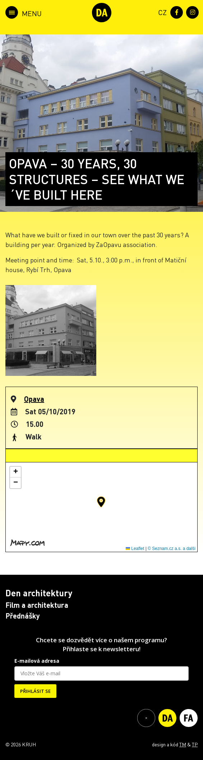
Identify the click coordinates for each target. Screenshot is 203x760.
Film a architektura (36, 605)
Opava (34, 399)
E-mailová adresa (36, 660)
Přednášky (22, 615)
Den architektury (38, 592)
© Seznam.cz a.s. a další (171, 548)
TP (195, 744)
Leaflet (135, 548)
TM (182, 744)
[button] (101, 501)
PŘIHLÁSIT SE (35, 691)
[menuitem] (161, 12)
